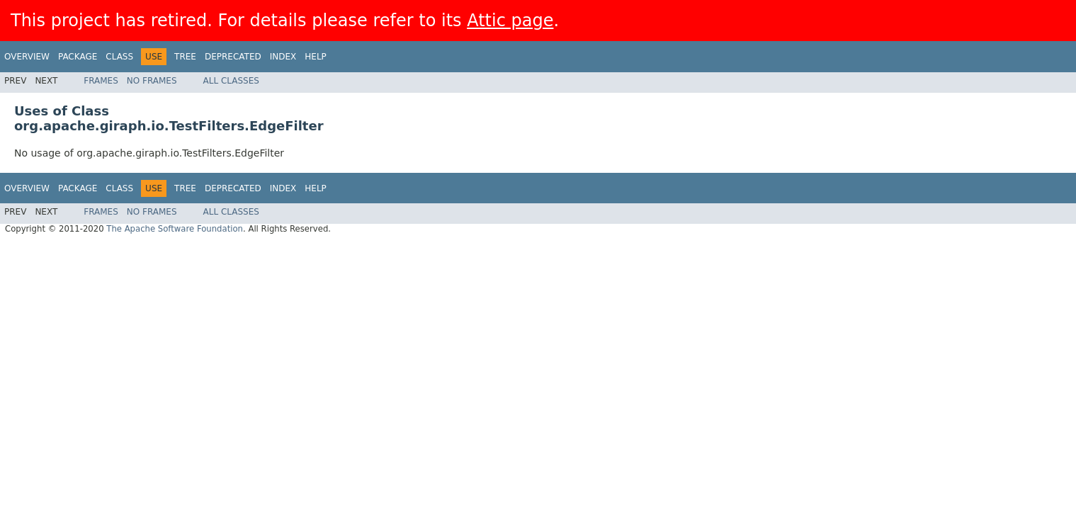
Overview (27, 57)
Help (316, 57)
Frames (101, 81)
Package (77, 57)
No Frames (152, 81)
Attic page (510, 20)
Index (283, 57)
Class (119, 57)
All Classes (231, 81)
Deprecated (233, 57)
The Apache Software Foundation (174, 229)
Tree (185, 57)
